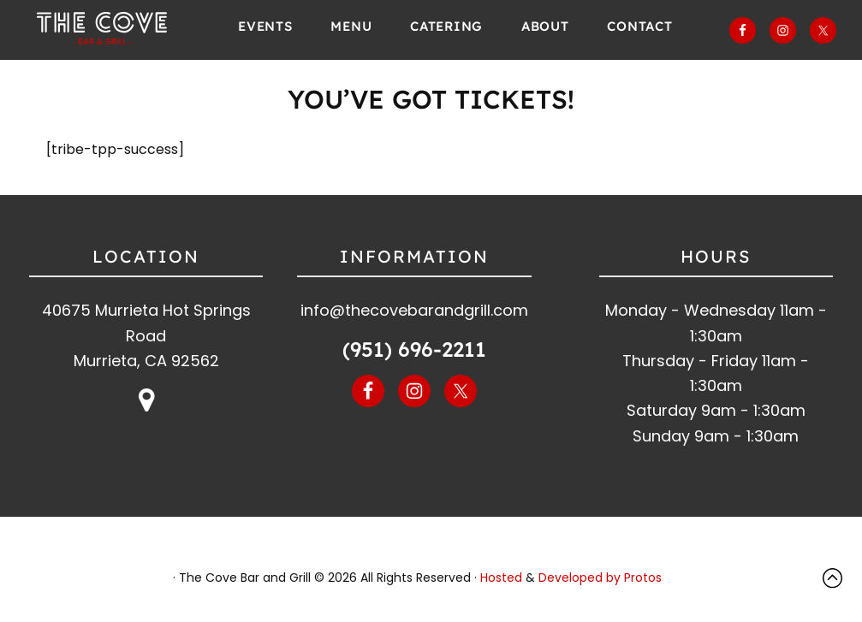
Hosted (501, 577)
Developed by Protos (600, 577)
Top (836, 578)
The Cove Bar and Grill (106, 30)
